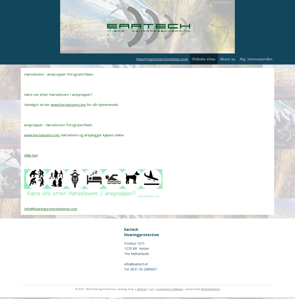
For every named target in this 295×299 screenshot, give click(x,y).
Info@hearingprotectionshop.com (50, 210)
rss (151, 290)
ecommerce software (169, 290)
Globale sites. (204, 60)
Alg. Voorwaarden (255, 60)
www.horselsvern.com (68, 106)
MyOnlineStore (210, 290)
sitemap (142, 290)
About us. (228, 60)
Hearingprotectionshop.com (162, 60)
